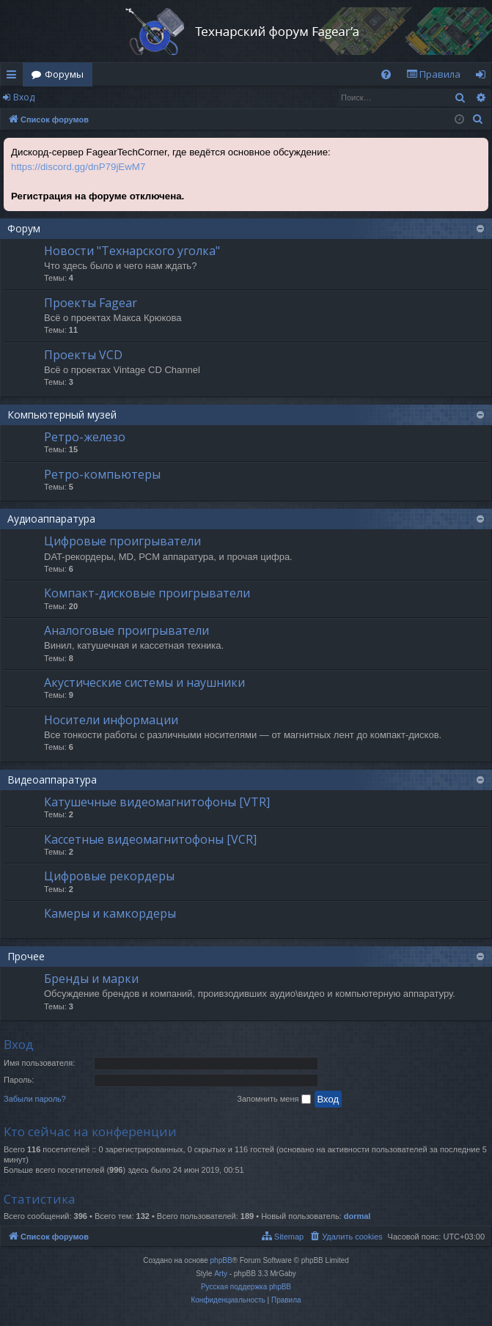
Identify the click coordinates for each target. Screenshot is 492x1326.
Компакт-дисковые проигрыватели (147, 593)
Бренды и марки (91, 978)
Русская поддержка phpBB (246, 1287)
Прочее (26, 956)
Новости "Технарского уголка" (132, 251)
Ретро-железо (84, 437)
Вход (23, 97)
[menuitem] (386, 74)
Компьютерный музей (62, 414)
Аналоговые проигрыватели (126, 630)
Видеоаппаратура (52, 780)
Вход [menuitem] (483, 76)
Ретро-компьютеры (102, 474)
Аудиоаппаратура (51, 519)
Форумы (64, 74)
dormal (357, 1216)
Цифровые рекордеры (109, 876)
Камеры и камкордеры (110, 913)
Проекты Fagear (90, 303)
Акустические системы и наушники (144, 682)
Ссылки (14, 76)
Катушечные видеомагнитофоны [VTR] (157, 802)
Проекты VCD (83, 355)
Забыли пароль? (35, 1098)
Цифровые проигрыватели (122, 541)
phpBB (221, 1260)
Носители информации (111, 720)
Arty (220, 1274)
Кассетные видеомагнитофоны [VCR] (150, 839)
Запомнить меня (273, 1099)
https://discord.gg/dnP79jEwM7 (78, 166)
